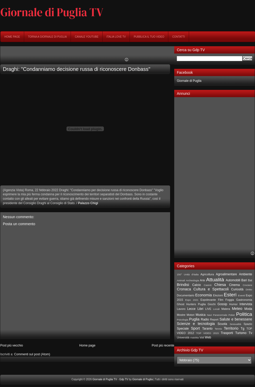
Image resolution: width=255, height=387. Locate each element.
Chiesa (220, 285)
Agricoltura (207, 274)
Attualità (215, 279)
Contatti (178, 36)
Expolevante (208, 299)
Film (220, 299)
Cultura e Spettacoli (211, 289)
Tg (242, 328)
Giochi (212, 304)
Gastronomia (244, 299)
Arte (202, 280)
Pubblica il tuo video (149, 36)
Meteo (237, 308)
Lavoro (181, 308)
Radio (205, 319)
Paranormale (220, 314)
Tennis (218, 328)
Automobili (233, 280)
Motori (190, 314)
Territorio (231, 328)
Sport (195, 328)
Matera (225, 308)
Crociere (247, 285)
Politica (244, 314)
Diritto (249, 289)
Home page (12, 36)
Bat (250, 280)
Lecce (191, 309)
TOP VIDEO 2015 (207, 333)
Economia (203, 295)
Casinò (208, 285)
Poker (232, 314)
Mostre (181, 314)
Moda (248, 309)
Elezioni (218, 295)
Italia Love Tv (116, 36)
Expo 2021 (191, 299)
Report (214, 319)
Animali (181, 280)
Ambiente (245, 274)
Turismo (240, 333)
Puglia (194, 319)
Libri (200, 309)
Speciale (183, 328)
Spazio (248, 323)
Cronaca (184, 289)
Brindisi (183, 285)
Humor (233, 304)
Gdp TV (123, 379)
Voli (201, 337)
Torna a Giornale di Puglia (47, 36)
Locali (216, 309)
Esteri (230, 294)
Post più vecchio (11, 345)
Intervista (245, 304)
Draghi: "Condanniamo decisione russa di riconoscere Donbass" (76, 69)
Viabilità (194, 337)
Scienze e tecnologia (196, 324)
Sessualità (235, 324)
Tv (250, 333)
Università (183, 337)
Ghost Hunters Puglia (191, 304)
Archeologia (192, 280)
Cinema (234, 285)
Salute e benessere (235, 319)
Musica (201, 315)
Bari (244, 280)
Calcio (196, 285)
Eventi (241, 295)
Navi (209, 314)
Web (208, 337)
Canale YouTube (86, 36)
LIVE (208, 308)
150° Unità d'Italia (188, 274)
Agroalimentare (226, 274)
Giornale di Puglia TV (104, 379)
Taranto (207, 328)
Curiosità (237, 289)
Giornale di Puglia (189, 81)
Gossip (222, 304)
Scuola (222, 324)
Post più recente (163, 345)
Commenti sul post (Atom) (32, 354)
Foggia (229, 299)
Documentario (185, 295)
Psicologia (182, 319)
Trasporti (227, 333)
